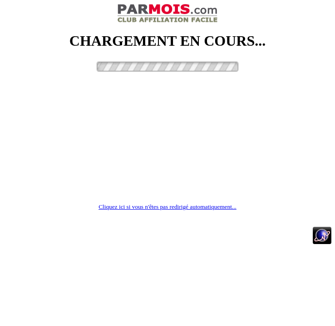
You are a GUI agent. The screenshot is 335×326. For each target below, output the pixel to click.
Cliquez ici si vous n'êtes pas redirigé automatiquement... (167, 206)
